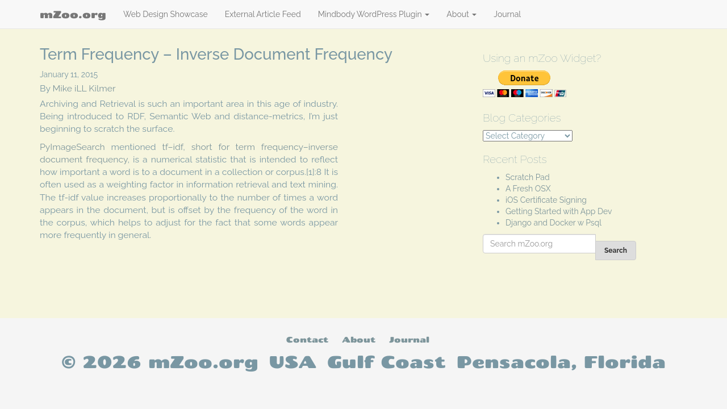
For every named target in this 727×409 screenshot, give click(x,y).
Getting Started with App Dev (558, 211)
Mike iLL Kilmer (84, 88)
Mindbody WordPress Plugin (374, 14)
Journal (507, 14)
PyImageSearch (72, 146)
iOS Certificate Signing (546, 199)
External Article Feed (263, 14)
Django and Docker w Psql (553, 222)
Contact (307, 339)
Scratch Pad (527, 177)
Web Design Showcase (165, 14)
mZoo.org (73, 14)
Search (615, 250)
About (461, 14)
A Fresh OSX (528, 188)
